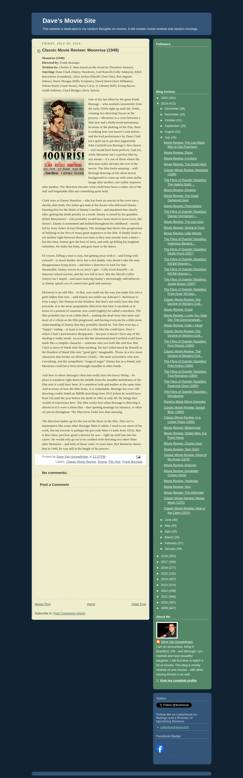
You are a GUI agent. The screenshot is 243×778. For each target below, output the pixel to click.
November (172, 114)
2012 (165, 591)
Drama (102, 461)
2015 (165, 573)
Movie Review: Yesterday (181, 481)
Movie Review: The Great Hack (185, 164)
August (170, 131)
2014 (165, 579)
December (172, 108)
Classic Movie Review (81, 461)
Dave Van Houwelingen (177, 642)
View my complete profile (178, 680)
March (169, 537)
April (168, 531)
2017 (165, 562)
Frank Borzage (132, 461)
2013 (165, 585)
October (170, 120)
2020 (165, 98)
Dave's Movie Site (69, 20)
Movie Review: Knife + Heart (183, 325)
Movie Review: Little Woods (183, 233)
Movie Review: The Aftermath (184, 492)
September (173, 126)
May (168, 525)
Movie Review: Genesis (180, 190)
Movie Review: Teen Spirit (181, 449)
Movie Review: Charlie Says (183, 443)
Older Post (138, 604)
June (168, 520)
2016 (165, 567)
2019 (165, 103)
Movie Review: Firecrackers (183, 206)
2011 (165, 596)
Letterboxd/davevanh (174, 727)
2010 (165, 602)
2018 (165, 556)
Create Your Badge (167, 756)
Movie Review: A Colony (180, 158)
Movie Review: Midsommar (182, 427)
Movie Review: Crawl (178, 309)
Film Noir (115, 461)
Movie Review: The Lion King (184, 222)
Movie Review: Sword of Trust (184, 227)
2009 (165, 608)
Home (91, 604)
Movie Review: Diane (178, 152)
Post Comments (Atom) (69, 613)
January (170, 549)
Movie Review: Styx (177, 487)
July (168, 137)
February (171, 543)
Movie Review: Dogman (180, 465)
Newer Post (43, 604)
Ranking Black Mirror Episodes (185, 401)
